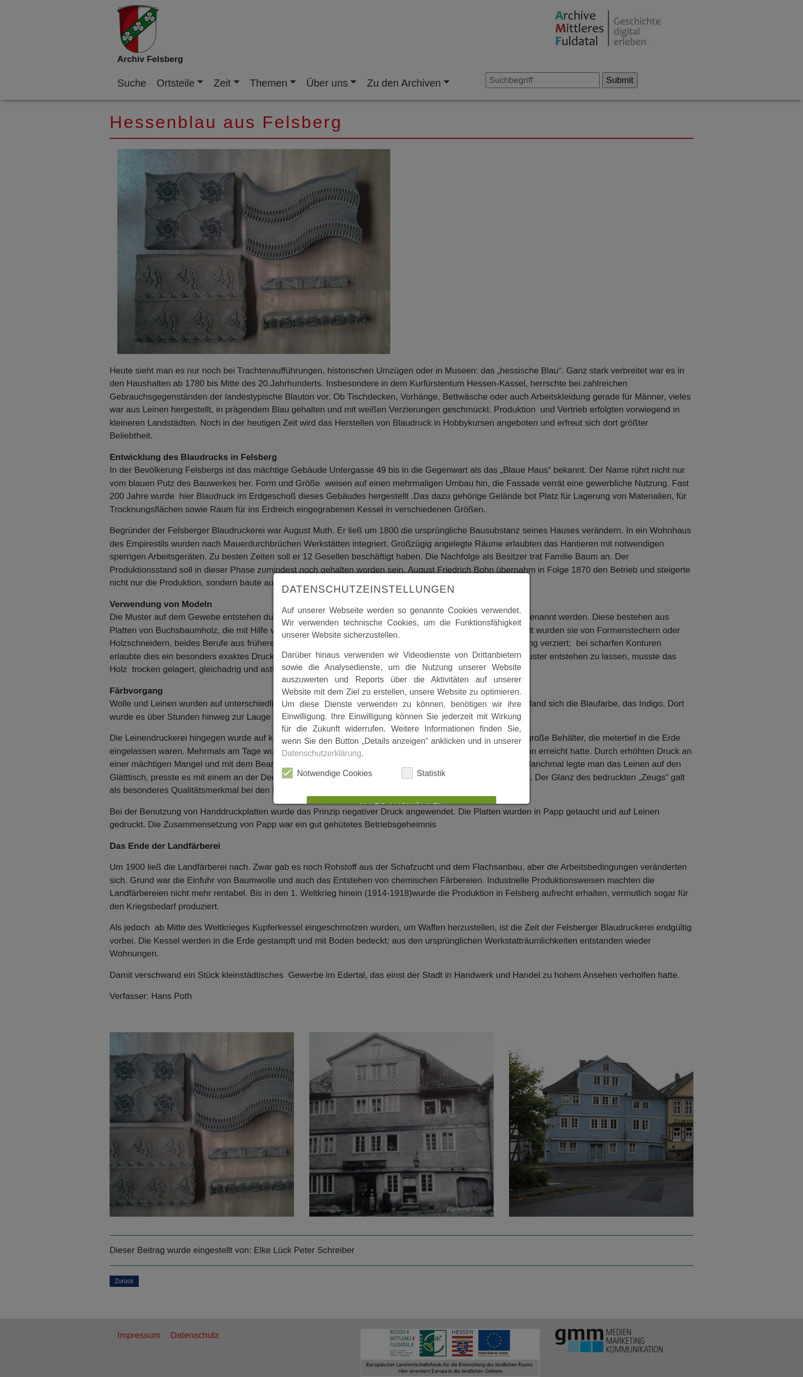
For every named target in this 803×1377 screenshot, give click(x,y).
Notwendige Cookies (327, 773)
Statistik (424, 773)
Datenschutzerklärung (322, 753)
